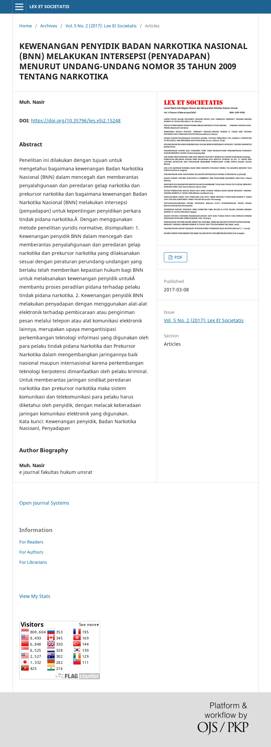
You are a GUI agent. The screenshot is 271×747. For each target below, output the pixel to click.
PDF (177, 257)
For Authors (31, 552)
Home (25, 26)
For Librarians (33, 562)
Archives (48, 26)
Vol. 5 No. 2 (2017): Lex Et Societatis (101, 26)
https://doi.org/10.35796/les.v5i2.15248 (76, 120)
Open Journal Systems (44, 503)
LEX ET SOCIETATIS (49, 6)
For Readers (31, 542)
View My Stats (34, 596)
